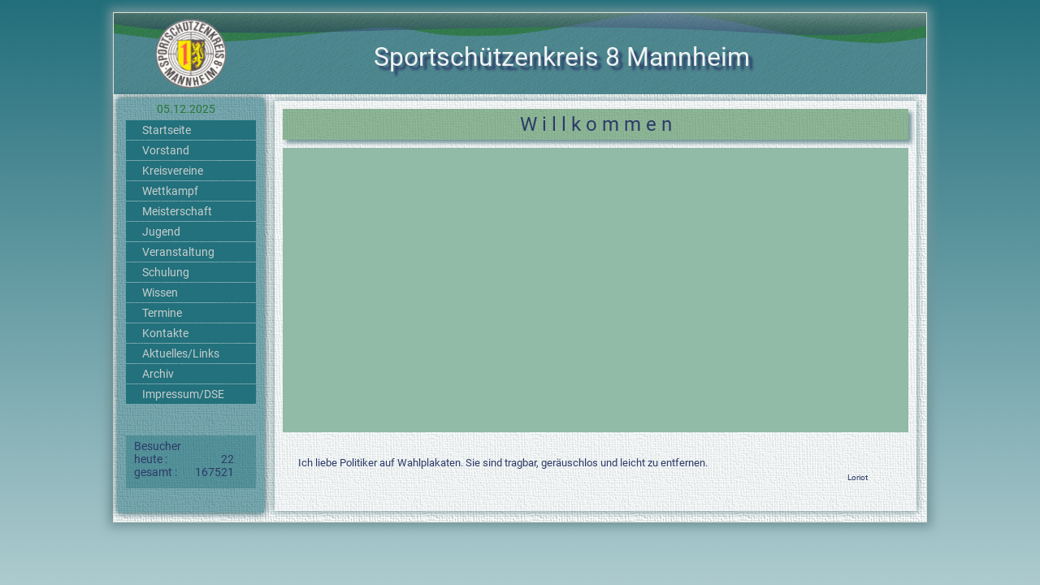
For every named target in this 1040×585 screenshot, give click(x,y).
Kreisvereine (172, 170)
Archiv (158, 373)
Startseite (166, 130)
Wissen (160, 292)
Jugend (161, 231)
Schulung (165, 272)
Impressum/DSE (183, 394)
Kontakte (165, 333)
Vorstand (165, 150)
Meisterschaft (177, 211)
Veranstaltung (178, 251)
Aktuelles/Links (180, 353)
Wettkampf (170, 190)
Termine (162, 312)
